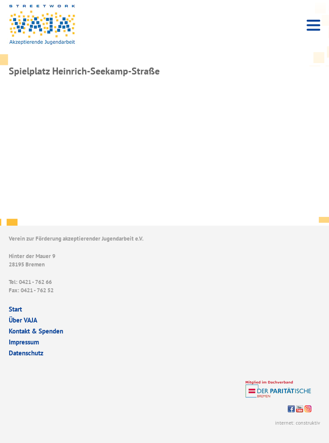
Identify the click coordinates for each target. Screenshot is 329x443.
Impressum (24, 342)
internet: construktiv (297, 422)
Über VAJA (23, 320)
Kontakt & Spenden (36, 331)
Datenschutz (26, 353)
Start (15, 309)
